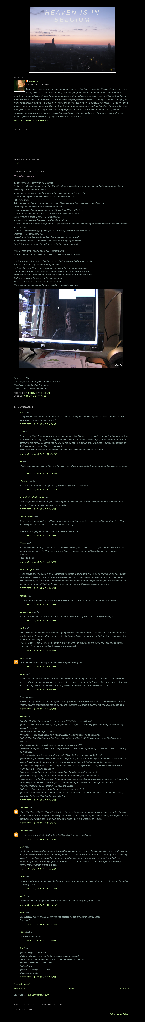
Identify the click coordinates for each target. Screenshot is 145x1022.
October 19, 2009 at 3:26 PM (38, 562)
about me (30, 396)
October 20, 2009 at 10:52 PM (38, 905)
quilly (22, 412)
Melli (22, 847)
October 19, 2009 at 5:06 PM (38, 620)
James (23, 596)
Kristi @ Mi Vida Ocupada (32, 497)
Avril (22, 431)
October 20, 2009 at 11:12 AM (38, 888)
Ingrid (22, 674)
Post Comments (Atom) (38, 995)
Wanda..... (24, 481)
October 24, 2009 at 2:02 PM (38, 977)
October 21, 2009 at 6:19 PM (38, 940)
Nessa (23, 932)
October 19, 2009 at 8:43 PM (38, 709)
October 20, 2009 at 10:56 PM (38, 924)
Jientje (33, 81)
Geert (22, 876)
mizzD (22, 896)
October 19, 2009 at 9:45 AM (38, 424)
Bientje (23, 543)
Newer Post (19, 988)
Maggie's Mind (26, 612)
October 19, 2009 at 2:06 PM (38, 509)
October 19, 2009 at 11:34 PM (38, 823)
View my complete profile (31, 120)
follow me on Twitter (119, 1014)
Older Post (124, 988)
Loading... (18, 163)
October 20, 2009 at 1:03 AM (38, 839)
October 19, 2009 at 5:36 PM (38, 650)
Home (71, 988)
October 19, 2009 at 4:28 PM (38, 588)
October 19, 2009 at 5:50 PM (38, 689)
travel (41, 396)
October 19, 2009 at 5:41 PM (38, 666)
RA (21, 461)
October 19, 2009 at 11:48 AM (38, 473)
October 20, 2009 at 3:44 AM (38, 869)
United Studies (26, 517)
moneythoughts (27, 569)
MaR (22, 628)
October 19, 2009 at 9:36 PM (38, 800)
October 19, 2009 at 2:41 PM (38, 535)
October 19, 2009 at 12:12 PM (38, 489)
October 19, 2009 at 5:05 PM (38, 604)
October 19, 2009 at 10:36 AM (38, 454)
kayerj (22, 658)
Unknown (24, 807)
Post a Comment (22, 984)
